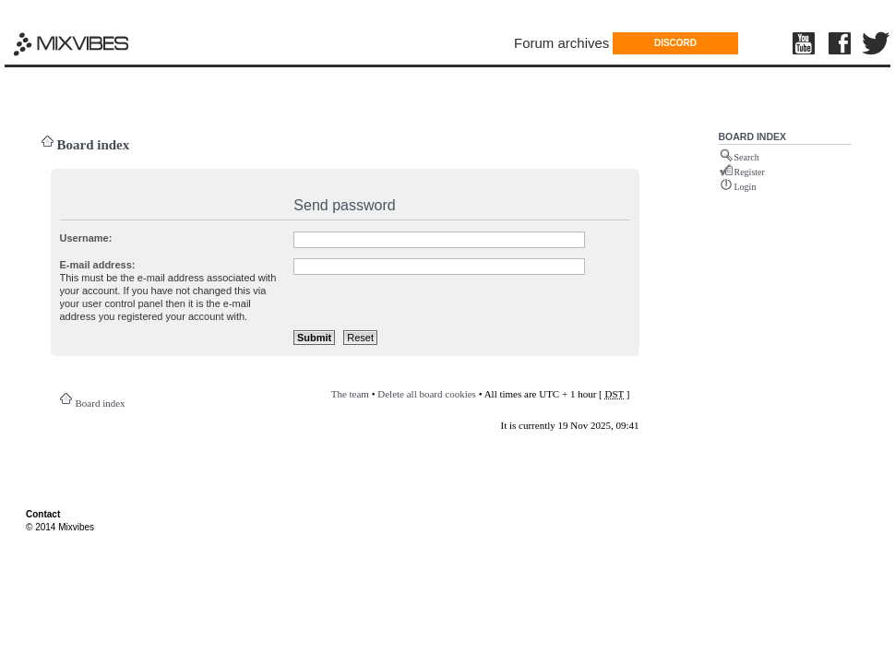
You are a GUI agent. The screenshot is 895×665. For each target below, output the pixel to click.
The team (350, 393)
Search (746, 157)
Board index (93, 144)
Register (749, 172)
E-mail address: (98, 264)
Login (745, 187)
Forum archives (561, 43)
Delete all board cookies (426, 393)
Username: (86, 237)
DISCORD (675, 43)
